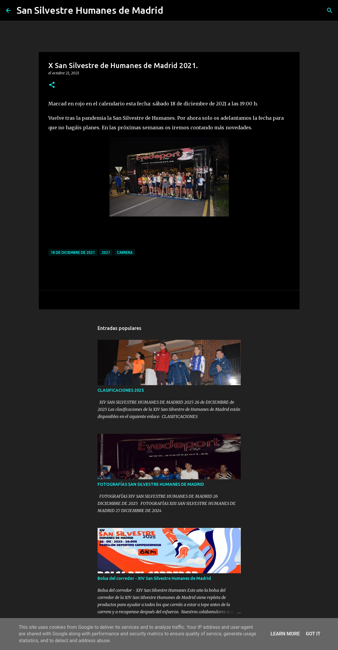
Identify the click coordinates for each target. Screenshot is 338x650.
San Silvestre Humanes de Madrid (90, 10)
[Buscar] (171, 10)
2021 (106, 252)
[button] (51, 85)
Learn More (285, 634)
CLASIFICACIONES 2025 (121, 390)
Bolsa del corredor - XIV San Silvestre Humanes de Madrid (154, 578)
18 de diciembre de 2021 (73, 252)
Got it (313, 634)
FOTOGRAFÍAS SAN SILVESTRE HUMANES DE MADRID (151, 484)
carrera (124, 252)
